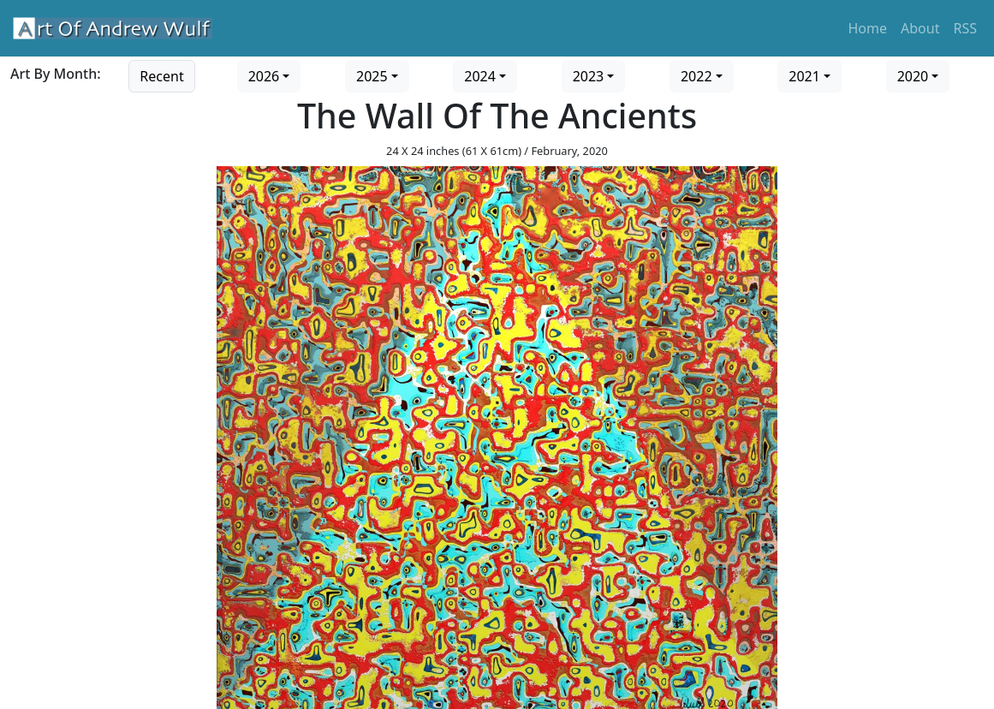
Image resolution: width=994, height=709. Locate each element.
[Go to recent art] (161, 74)
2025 (372, 76)
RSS (965, 28)
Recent (161, 76)
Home (868, 28)
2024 (480, 76)
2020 (913, 76)
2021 (804, 76)
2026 (264, 76)
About (920, 28)
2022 (696, 76)
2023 (588, 76)
